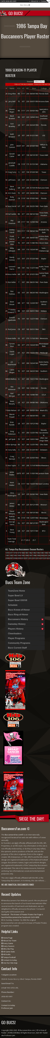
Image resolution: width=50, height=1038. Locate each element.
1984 (38, 553)
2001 (46, 555)
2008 (15, 558)
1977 (11, 553)
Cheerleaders (14, 633)
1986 (46, 553)
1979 (19, 553)
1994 (19, 555)
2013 (34, 558)
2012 (30, 558)
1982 (30, 553)
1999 (38, 555)
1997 (30, 555)
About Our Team (9, 940)
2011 (26, 558)
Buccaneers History (18, 619)
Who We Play (8, 949)
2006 (7, 558)
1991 (7, 555)
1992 (11, 555)
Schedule (12, 605)
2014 (38, 558)
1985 (42, 553)
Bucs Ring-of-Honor (18, 614)
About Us (34, 1)
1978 (15, 553)
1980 (23, 553)
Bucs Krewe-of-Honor (19, 610)
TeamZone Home (16, 591)
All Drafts (7, 954)
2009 (19, 558)
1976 (7, 553)
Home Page (7, 938)
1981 (26, 553)
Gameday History (17, 624)
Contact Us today (10, 960)
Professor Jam (7, 1008)
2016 (46, 558)
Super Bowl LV (15, 595)
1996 (26, 555)
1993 (15, 555)
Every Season (8, 946)
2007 (11, 558)
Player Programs (16, 638)
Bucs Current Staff (17, 648)
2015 (42, 558)
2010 (23, 558)
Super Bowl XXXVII (17, 600)
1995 (23, 555)
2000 (42, 555)
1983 (34, 553)
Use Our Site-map (10, 963)
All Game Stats (9, 951)
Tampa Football (9, 957)
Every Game (8, 943)
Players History (16, 629)
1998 (34, 555)
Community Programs (19, 643)
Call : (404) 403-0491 (8, 1)
